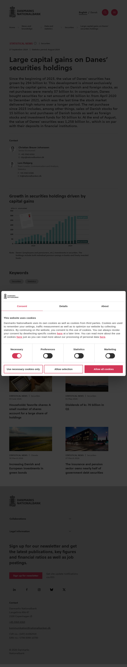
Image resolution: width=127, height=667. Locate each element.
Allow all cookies (104, 369)
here (60, 333)
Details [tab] (63, 306)
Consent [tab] (22, 306)
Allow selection (63, 369)
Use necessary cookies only (23, 369)
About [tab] (105, 306)
